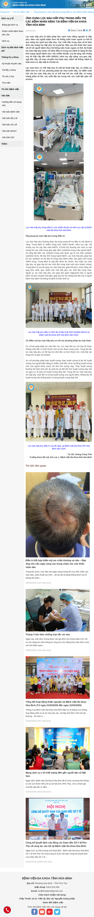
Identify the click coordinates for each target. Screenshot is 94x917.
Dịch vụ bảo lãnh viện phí (12, 49)
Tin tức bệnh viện (10, 89)
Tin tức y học (8, 76)
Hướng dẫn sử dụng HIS (11, 104)
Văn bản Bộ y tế (9, 118)
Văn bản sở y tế (9, 124)
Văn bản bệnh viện (11, 112)
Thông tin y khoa (10, 57)
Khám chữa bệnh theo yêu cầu (12, 33)
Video (4, 143)
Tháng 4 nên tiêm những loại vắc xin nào (48, 634)
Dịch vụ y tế (7, 18)
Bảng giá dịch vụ (10, 24)
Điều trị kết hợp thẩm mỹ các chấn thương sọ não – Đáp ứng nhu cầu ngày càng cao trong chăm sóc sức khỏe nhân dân (56, 563)
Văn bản (5, 95)
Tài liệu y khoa (9, 70)
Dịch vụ (5, 41)
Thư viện (6, 82)
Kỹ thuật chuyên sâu (11, 63)
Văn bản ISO (8, 137)
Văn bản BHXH (9, 131)
